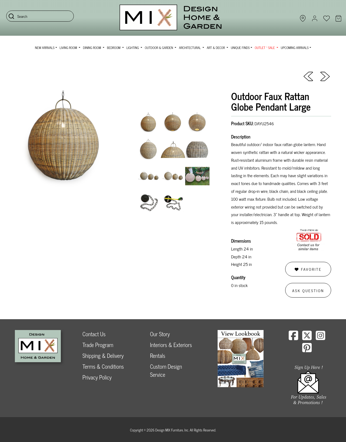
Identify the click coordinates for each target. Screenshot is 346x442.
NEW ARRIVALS (44, 47)
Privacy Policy (97, 377)
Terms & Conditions (103, 366)
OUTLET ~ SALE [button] (265, 47)
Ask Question (308, 290)
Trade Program (97, 344)
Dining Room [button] (92, 47)
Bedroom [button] (114, 47)
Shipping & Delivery (103, 355)
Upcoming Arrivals (295, 47)
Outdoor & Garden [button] (159, 47)
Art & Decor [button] (216, 47)
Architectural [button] (190, 47)
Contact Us (94, 333)
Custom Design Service (166, 370)
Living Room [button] (69, 47)
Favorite (308, 269)
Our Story (160, 333)
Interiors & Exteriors (171, 344)
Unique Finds (240, 47)
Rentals (157, 355)
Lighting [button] (133, 47)
